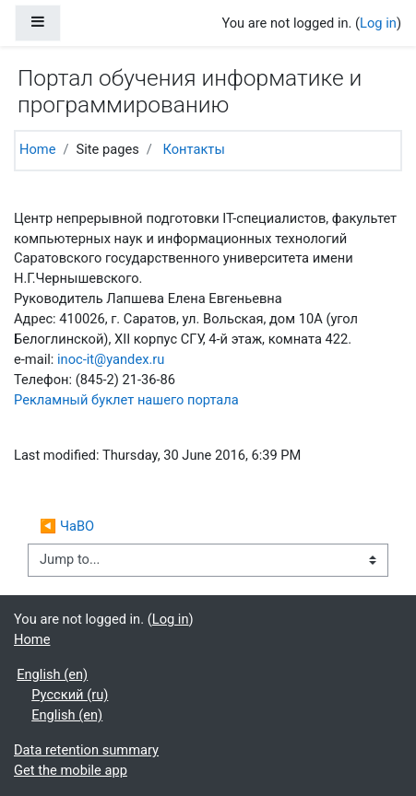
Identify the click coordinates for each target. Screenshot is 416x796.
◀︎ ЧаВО (67, 526)
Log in (378, 23)
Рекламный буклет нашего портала (126, 400)
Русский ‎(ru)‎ (69, 694)
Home (37, 149)
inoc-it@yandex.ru (110, 359)
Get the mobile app (70, 770)
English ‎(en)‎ (52, 674)
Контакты (193, 149)
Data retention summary (86, 750)
